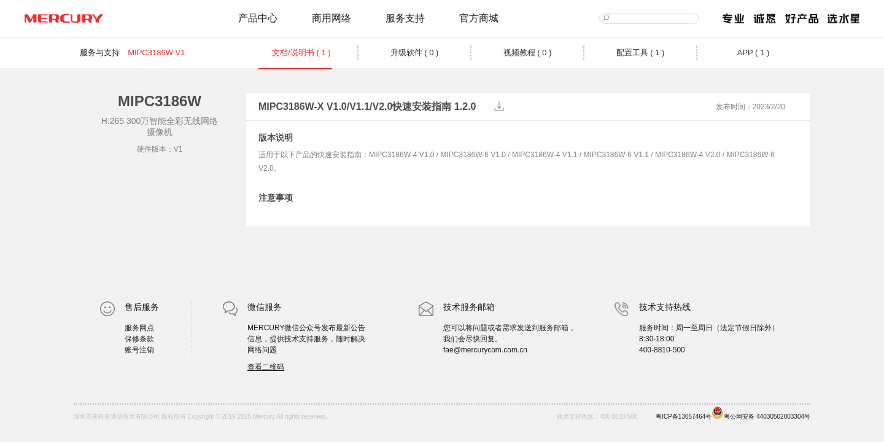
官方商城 (478, 18)
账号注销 (139, 350)
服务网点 (139, 328)
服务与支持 (100, 52)
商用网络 (331, 18)
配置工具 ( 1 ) (640, 52)
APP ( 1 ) (753, 52)
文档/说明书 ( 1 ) (301, 52)
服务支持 (405, 18)
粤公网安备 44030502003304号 (760, 413)
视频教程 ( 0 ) (527, 52)
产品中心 (257, 18)
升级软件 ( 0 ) (414, 52)
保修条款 (139, 339)
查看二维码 (265, 367)
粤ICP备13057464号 (683, 416)
